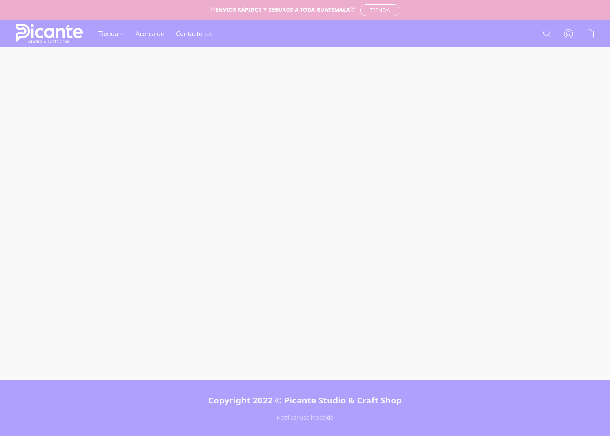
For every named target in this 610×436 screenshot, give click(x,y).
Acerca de (150, 33)
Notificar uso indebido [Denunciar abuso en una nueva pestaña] (305, 417)
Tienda (110, 33)
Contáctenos (194, 33)
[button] (379, 10)
